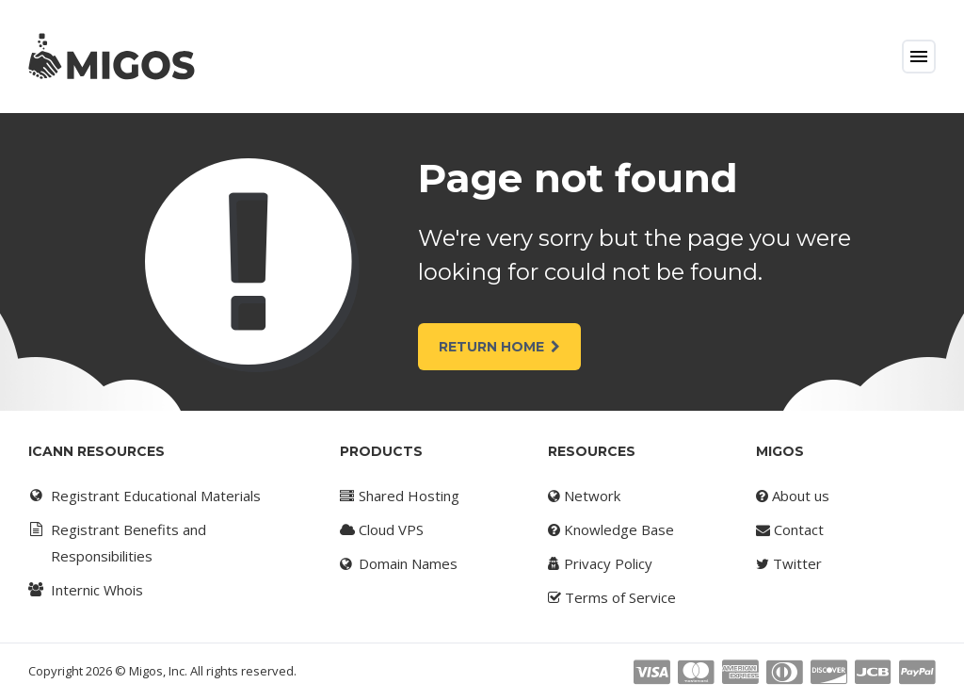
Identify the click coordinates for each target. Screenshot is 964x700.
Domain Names (399, 563)
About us (792, 495)
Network (584, 495)
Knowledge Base (611, 529)
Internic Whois (84, 590)
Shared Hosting (399, 495)
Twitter (789, 563)
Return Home (499, 346)
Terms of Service (612, 597)
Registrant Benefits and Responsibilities (116, 540)
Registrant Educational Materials (143, 495)
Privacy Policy (600, 563)
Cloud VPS (382, 529)
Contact (790, 529)
